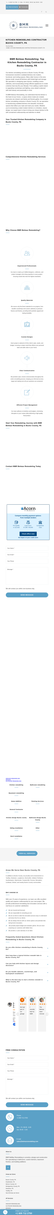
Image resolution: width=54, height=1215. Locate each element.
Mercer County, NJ (11, 1184)
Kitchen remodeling (16, 785)
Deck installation (16, 836)
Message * (27, 576)
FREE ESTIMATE (13, 7)
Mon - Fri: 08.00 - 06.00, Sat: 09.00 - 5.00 (31, 2)
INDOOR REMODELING (13, 778)
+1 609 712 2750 (12, 2)
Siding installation (16, 828)
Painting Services (37, 801)
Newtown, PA (9, 1188)
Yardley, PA (9, 1190)
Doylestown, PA (10, 1182)
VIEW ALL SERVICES (27, 853)
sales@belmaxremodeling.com (27, 1141)
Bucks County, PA (11, 1179)
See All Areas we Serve (12, 1193)
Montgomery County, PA (13, 1186)
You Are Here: (9, 46)
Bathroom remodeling (37, 785)
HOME (8, 48)
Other (38, 828)
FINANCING (24, 7)
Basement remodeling (16, 793)
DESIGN (8, 780)
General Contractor (16, 809)
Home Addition (16, 801)
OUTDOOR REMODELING (13, 781)
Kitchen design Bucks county (16, 817)
